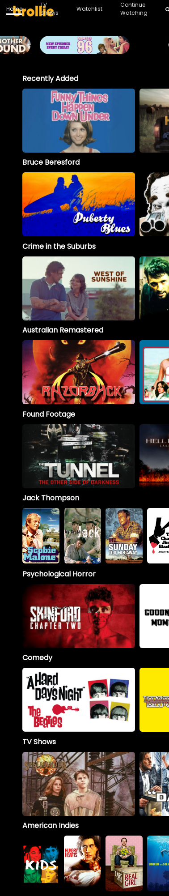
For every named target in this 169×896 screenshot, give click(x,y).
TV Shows (49, 9)
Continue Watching (134, 9)
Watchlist (89, 9)
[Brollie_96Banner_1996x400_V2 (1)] (84, 50)
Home (14, 9)
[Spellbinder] (78, 784)
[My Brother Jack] (82, 535)
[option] (78, 121)
